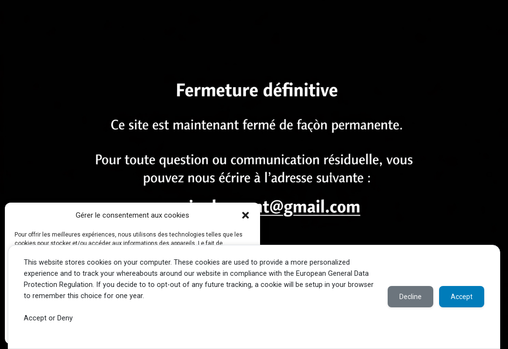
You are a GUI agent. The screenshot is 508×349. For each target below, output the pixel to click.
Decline (410, 297)
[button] (245, 215)
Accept (462, 297)
